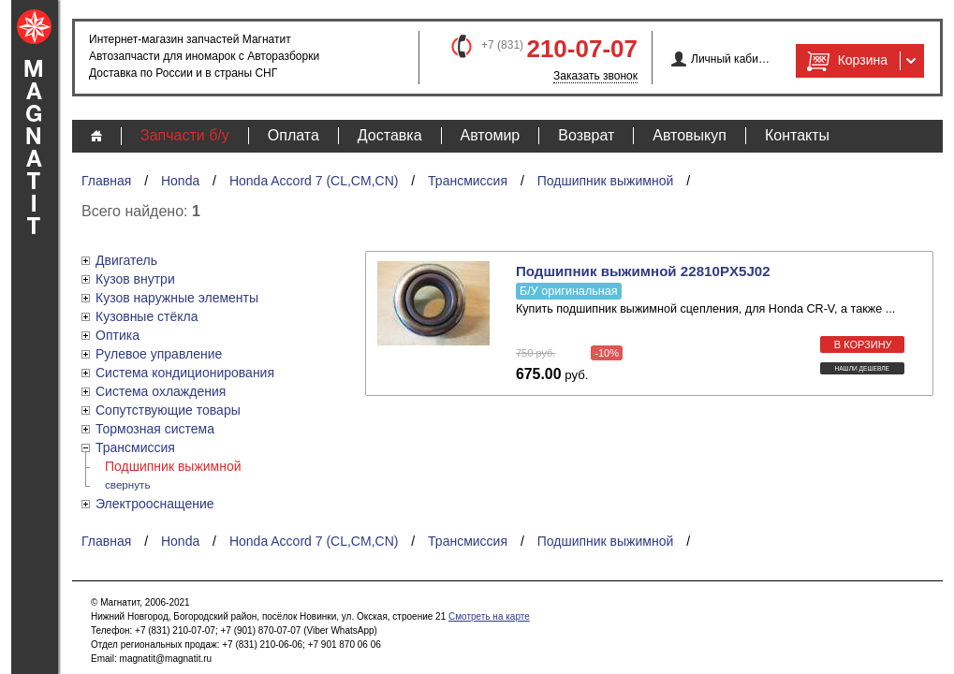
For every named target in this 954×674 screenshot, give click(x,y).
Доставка (390, 135)
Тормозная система (154, 428)
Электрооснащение (154, 503)
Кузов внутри (135, 278)
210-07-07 (582, 49)
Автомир (491, 135)
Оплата (293, 135)
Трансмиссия (467, 180)
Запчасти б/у (184, 135)
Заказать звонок (595, 75)
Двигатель (126, 260)
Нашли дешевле (861, 368)
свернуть (128, 484)
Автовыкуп (690, 135)
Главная (106, 180)
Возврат (586, 135)
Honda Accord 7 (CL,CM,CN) (314, 180)
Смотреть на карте (489, 616)
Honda (180, 180)
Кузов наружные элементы (176, 297)
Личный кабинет (731, 59)
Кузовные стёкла (146, 316)
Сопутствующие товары (168, 410)
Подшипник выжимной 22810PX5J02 (643, 271)
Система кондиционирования (184, 372)
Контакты (797, 135)
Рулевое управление (158, 353)
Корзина (845, 61)
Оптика (117, 335)
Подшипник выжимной (605, 180)
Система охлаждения (160, 391)
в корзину (863, 344)
